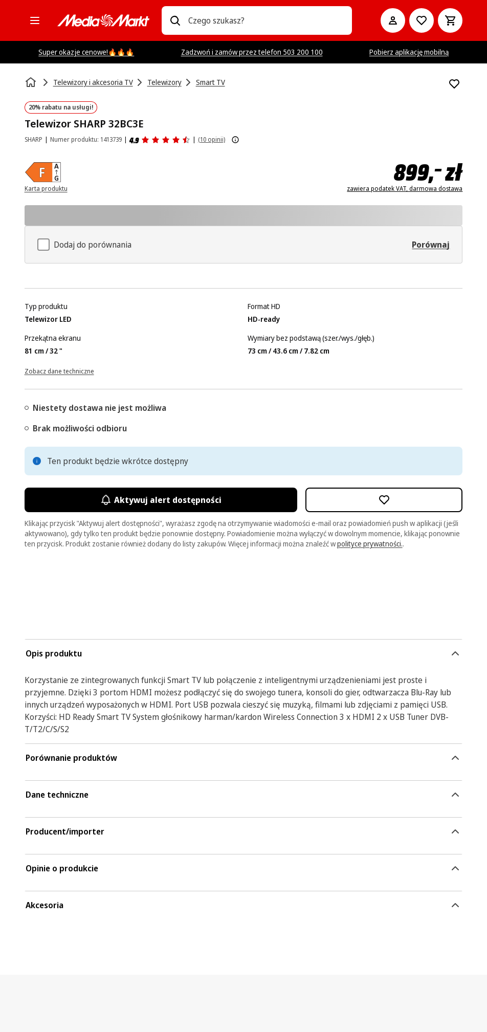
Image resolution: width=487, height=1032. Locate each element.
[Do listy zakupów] (421, 20)
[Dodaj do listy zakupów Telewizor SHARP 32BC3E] (454, 84)
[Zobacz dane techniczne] (59, 370)
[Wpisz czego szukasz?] (175, 20)
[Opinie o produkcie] (159, 140)
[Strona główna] (32, 82)
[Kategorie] (35, 20)
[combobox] (266, 20)
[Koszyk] (450, 20)
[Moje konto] (393, 20)
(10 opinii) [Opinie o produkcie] (211, 139)
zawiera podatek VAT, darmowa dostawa (404, 189)
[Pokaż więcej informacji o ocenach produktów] (235, 139)
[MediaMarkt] (103, 20)
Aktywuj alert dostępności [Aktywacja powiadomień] (161, 500)
